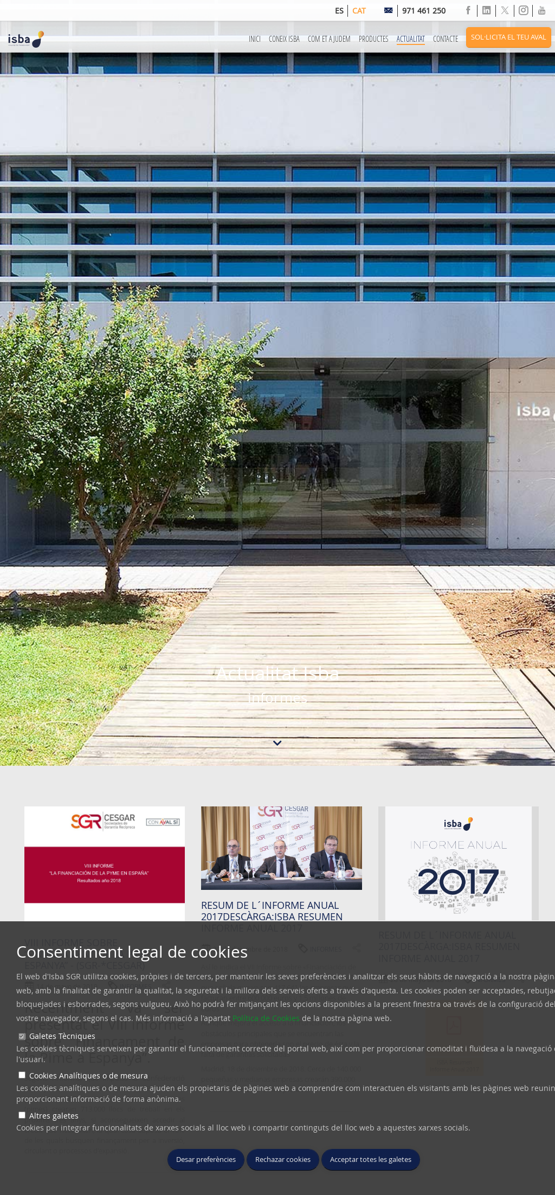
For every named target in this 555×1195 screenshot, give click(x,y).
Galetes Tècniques (62, 1036)
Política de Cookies (266, 1018)
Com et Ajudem (329, 39)
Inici (255, 39)
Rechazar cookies (283, 1159)
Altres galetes (54, 1115)
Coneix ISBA (284, 39)
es (339, 10)
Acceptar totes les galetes (370, 1159)
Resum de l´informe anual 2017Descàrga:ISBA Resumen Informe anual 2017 (272, 916)
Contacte (445, 39)
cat (359, 10)
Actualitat (411, 39)
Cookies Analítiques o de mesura (88, 1075)
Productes (374, 39)
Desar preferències (206, 1159)
